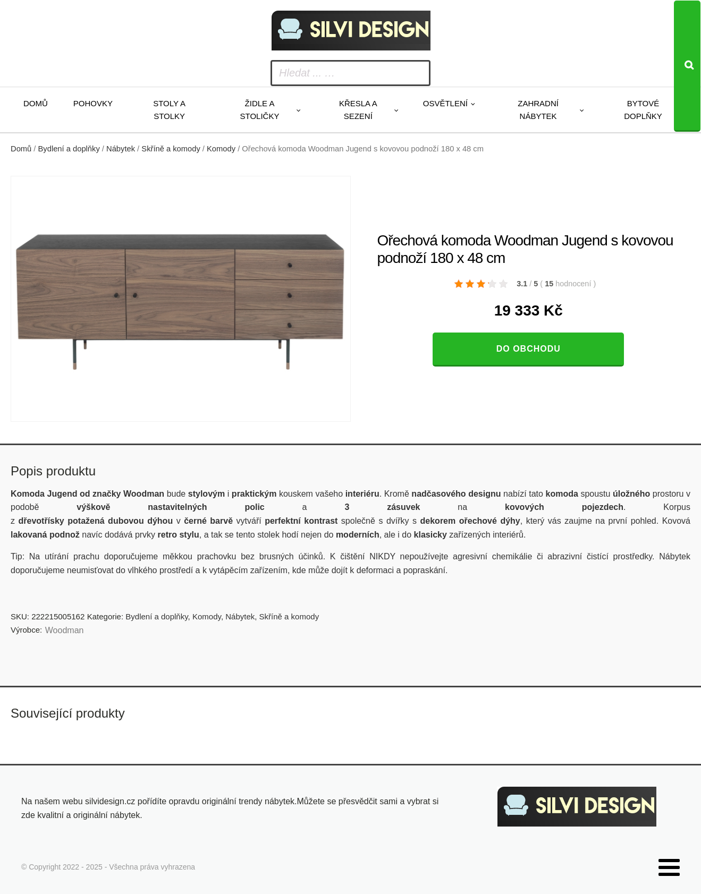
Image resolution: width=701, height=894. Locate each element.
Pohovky (93, 103)
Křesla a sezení (358, 110)
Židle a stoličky (260, 110)
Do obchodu (528, 348)
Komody (221, 148)
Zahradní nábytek (538, 110)
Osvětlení (445, 103)
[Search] (687, 66)
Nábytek (120, 148)
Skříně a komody (170, 148)
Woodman (64, 630)
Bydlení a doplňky (69, 148)
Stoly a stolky (169, 110)
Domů (35, 103)
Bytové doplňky (643, 110)
